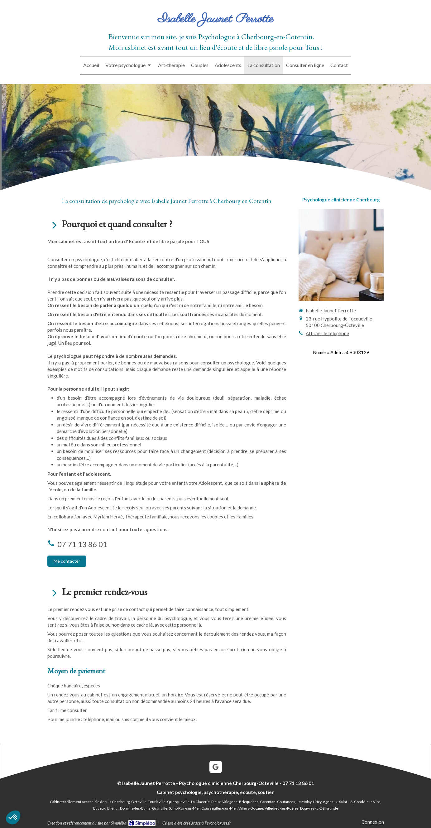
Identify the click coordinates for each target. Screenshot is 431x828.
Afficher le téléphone (327, 333)
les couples (211, 516)
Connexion (373, 822)
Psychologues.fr (218, 823)
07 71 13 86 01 (82, 544)
